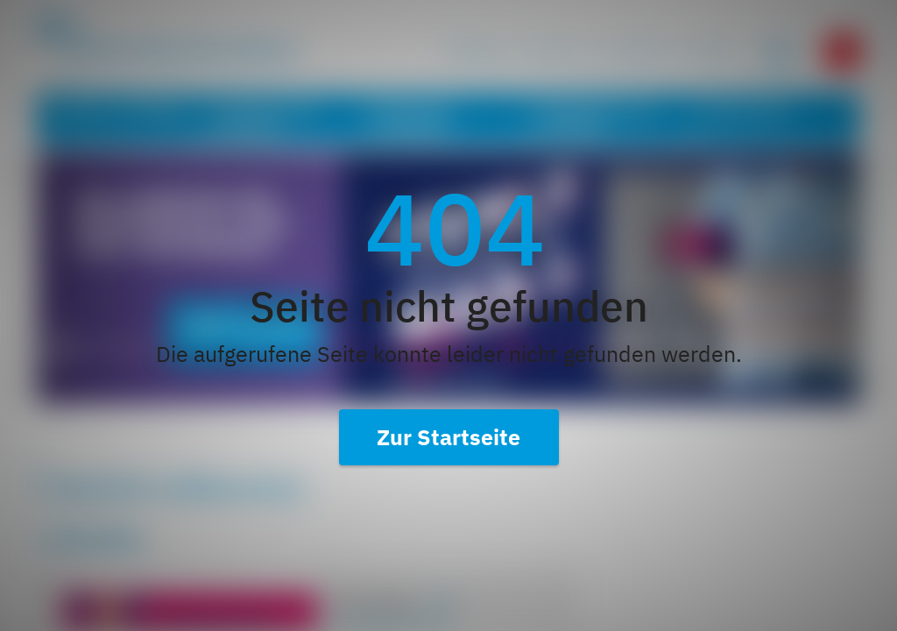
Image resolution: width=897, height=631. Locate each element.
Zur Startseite (448, 436)
